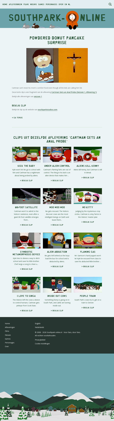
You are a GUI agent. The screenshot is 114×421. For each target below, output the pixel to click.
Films (26, 4)
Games (41, 4)
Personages (51, 4)
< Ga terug (17, 186)
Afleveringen (15, 4)
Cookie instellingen (42, 412)
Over (61, 4)
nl (69, 4)
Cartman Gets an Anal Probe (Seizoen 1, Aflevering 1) (74, 126)
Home (4, 4)
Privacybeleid (40, 408)
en (66, 4)
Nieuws (33, 4)
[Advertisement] (57, 47)
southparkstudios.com (47, 178)
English (37, 392)
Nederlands (39, 396)
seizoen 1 (38, 131)
